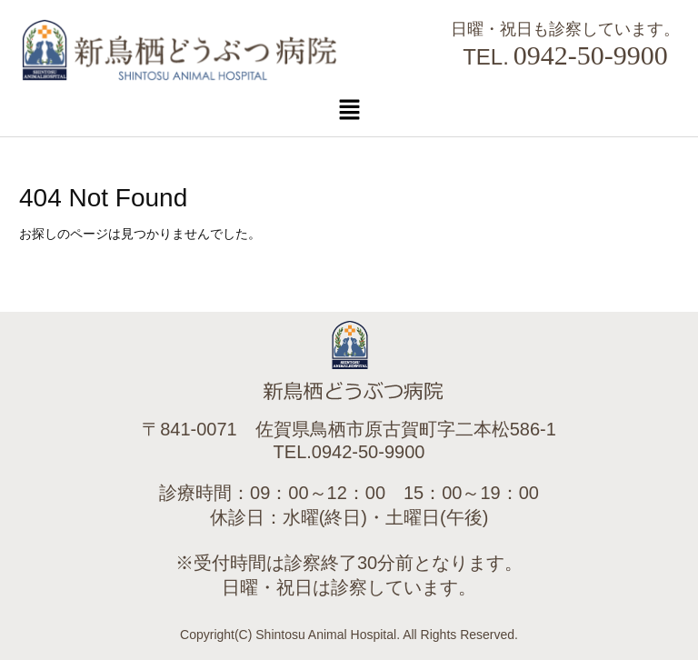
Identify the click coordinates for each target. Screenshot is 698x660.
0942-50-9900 (591, 55)
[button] (349, 109)
